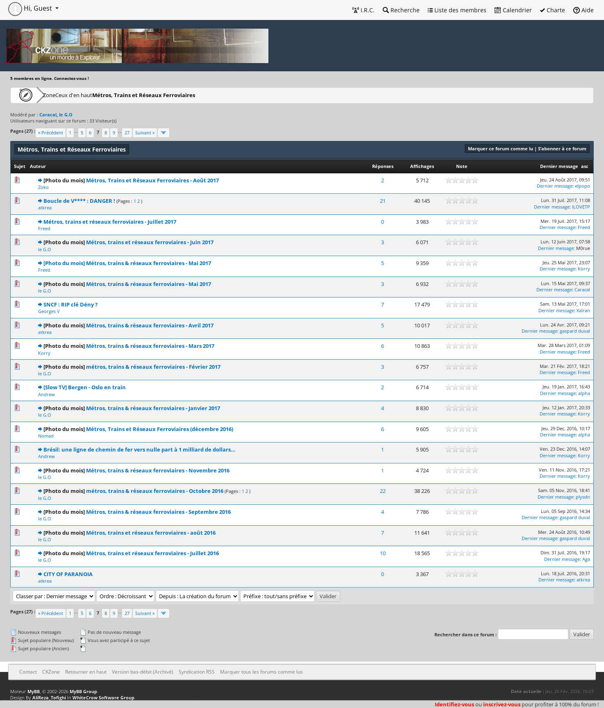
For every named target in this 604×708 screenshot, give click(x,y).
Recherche (401, 10)
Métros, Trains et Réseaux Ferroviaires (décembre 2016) (159, 429)
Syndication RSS (197, 671)
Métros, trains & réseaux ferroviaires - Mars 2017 (150, 345)
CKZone (57, 94)
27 (127, 132)
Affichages (422, 166)
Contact (28, 671)
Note (462, 166)
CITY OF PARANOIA (68, 574)
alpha (584, 393)
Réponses (382, 166)
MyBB (33, 691)
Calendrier (513, 10)
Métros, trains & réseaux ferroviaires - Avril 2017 (149, 325)
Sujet (19, 166)
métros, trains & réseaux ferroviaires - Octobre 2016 (154, 491)
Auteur (38, 166)
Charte (552, 10)
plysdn (583, 497)
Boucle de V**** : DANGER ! (79, 200)
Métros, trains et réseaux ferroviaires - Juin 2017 (149, 242)
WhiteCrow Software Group (103, 697)
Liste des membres (457, 10)
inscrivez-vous (501, 704)
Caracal (582, 289)
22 (383, 491)
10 (383, 553)
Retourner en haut (86, 671)
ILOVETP (581, 207)
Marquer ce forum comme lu (500, 148)
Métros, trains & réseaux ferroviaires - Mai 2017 (148, 284)
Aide (583, 10)
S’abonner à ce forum (562, 148)
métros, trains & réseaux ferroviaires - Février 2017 (153, 366)
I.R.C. (363, 10)
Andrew (46, 394)
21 (383, 200)
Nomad (46, 436)
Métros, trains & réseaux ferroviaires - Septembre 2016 (158, 511)
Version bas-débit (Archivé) (142, 671)
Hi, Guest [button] (31, 8)
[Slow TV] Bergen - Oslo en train (84, 387)
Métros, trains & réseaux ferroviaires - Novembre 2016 (157, 470)
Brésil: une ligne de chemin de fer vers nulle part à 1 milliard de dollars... (139, 449)
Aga (586, 559)
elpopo (582, 186)
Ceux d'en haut (100, 94)
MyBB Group (83, 691)
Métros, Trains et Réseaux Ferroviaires (177, 94)
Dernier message (559, 166)
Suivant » (144, 132)
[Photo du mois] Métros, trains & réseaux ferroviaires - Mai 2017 (127, 263)
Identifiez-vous (454, 704)
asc (584, 166)
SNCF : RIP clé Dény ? (70, 304)
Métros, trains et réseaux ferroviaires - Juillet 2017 (109, 221)
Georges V (49, 311)
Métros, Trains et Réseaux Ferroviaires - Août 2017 (152, 180)
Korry (584, 269)
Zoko (43, 187)
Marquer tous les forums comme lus (261, 671)
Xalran (583, 310)
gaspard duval (575, 331)
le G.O (44, 249)
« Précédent (50, 132)
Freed (44, 228)
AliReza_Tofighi (49, 697)
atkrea (45, 207)
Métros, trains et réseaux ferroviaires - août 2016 (151, 532)
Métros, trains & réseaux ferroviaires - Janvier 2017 (153, 408)
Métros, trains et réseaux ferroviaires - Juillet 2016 (152, 553)
